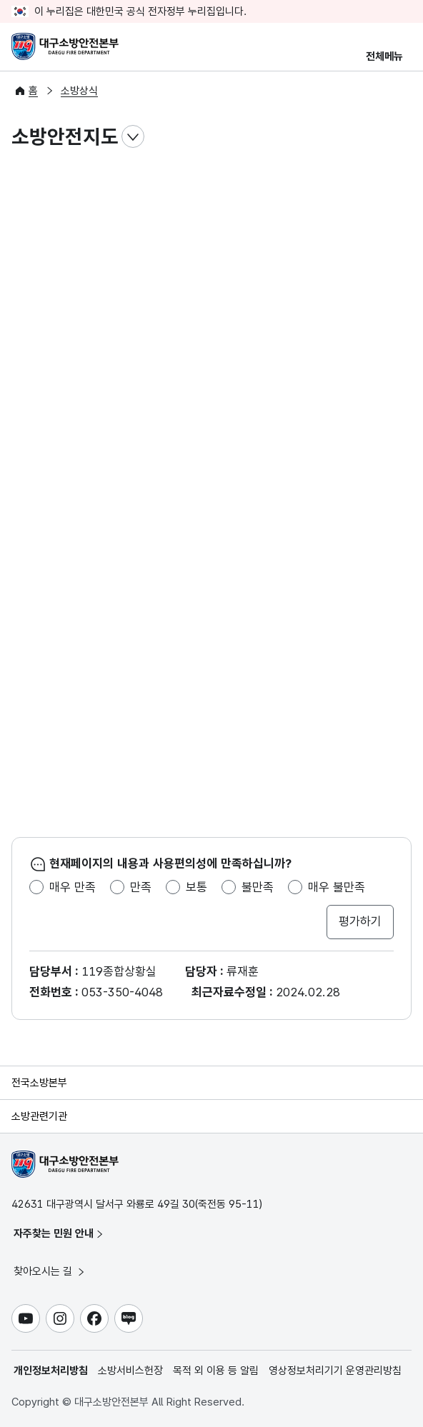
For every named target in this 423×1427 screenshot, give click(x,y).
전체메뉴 (384, 56)
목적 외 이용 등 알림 (216, 1370)
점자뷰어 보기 (343, 137)
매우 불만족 (336, 887)
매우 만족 (72, 887)
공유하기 (400, 137)
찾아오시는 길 (50, 1271)
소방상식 (79, 90)
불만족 (258, 887)
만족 (140, 887)
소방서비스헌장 (130, 1370)
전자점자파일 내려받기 (371, 137)
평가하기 (360, 921)
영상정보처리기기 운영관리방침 (335, 1370)
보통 (196, 887)
